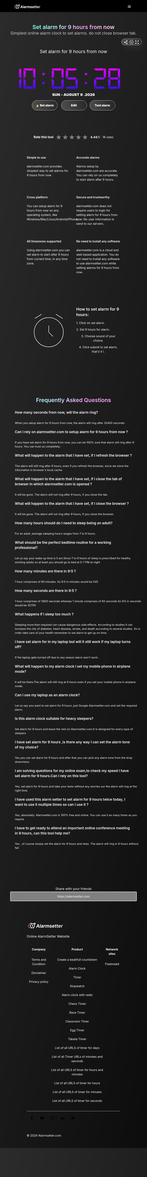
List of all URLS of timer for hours (77, 1083)
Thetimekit (112, 964)
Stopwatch (77, 986)
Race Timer (77, 1012)
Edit (74, 105)
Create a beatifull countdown (77, 959)
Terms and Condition (38, 962)
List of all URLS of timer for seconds (77, 1101)
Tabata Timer (77, 1039)
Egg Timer (77, 1030)
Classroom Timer (77, 1021)
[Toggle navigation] (129, 6)
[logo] (27, 6)
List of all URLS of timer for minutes (77, 1092)
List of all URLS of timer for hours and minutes (77, 1072)
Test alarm (102, 105)
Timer (77, 977)
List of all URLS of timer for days (77, 1048)
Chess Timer (77, 1004)
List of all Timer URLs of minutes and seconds (77, 1059)
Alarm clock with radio (77, 995)
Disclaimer (39, 973)
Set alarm (45, 105)
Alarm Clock (77, 968)
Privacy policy (38, 981)
